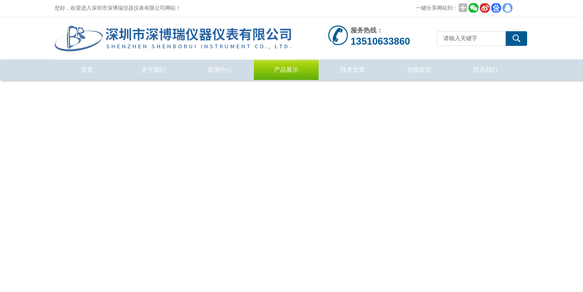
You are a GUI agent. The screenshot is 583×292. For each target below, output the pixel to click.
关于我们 (153, 69)
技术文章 (352, 69)
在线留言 (419, 69)
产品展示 (286, 69)
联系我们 (485, 69)
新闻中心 (220, 69)
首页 (87, 69)
